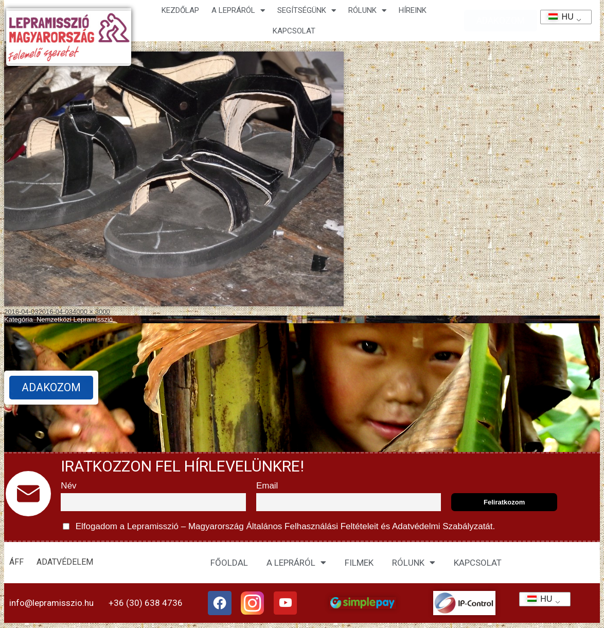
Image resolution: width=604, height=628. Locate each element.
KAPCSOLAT (294, 31)
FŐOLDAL (229, 562)
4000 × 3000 (91, 312)
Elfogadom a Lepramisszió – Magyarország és (279, 526)
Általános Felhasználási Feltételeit (312, 526)
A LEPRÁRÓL (296, 562)
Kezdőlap (180, 10)
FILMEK (359, 562)
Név (68, 486)
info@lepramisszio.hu (51, 603)
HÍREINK (413, 10)
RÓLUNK (413, 562)
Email (267, 486)
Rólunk (367, 11)
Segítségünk (306, 11)
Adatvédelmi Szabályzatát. (442, 526)
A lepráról (238, 11)
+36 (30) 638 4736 (146, 603)
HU (557, 16)
